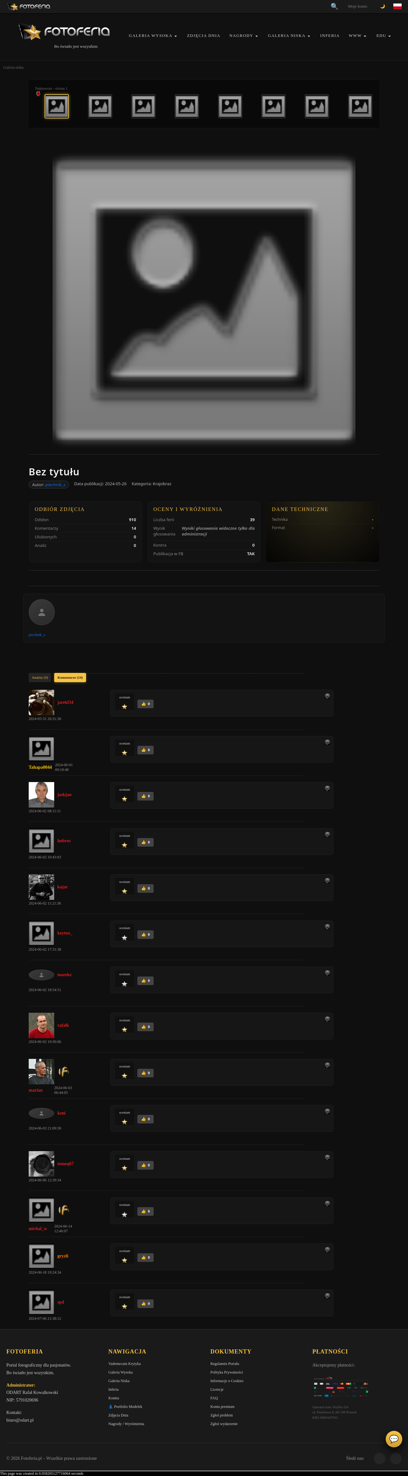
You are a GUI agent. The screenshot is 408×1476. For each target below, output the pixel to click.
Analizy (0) (40, 677)
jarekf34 (65, 702)
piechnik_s (55, 484)
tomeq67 (65, 1163)
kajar (62, 887)
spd (60, 1302)
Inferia (330, 35)
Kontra (113, 1398)
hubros (64, 840)
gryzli (62, 1256)
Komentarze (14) (70, 677)
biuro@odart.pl (20, 1420)
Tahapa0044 (40, 767)
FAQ (214, 1398)
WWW (355, 35)
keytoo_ (64, 933)
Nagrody (241, 35)
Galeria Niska (287, 35)
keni (61, 1113)
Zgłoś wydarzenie (224, 1424)
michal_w (38, 1228)
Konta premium (222, 1406)
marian (36, 1090)
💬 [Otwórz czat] (394, 1439)
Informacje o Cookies (227, 1381)
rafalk (63, 1025)
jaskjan (64, 794)
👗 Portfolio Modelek (125, 1406)
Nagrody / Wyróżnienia (126, 1424)
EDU (381, 35)
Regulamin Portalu (224, 1363)
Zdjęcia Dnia (204, 35)
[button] (175, 36)
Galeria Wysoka (150, 35)
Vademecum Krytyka (124, 1363)
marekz (64, 974)
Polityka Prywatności (226, 1372)
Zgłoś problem (221, 1415)
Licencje (216, 1389)
